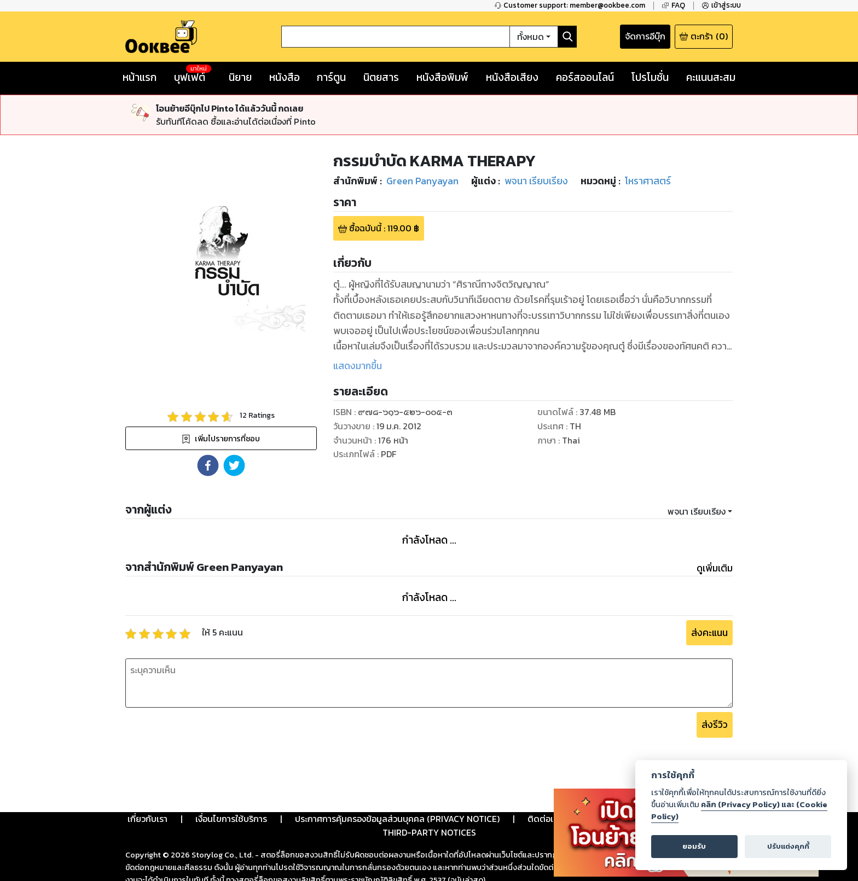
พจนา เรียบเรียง (697, 511)
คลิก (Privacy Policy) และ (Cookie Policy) (739, 810)
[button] (208, 465)
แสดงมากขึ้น (357, 366)
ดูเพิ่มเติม (715, 568)
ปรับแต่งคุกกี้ (788, 846)
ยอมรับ (694, 846)
